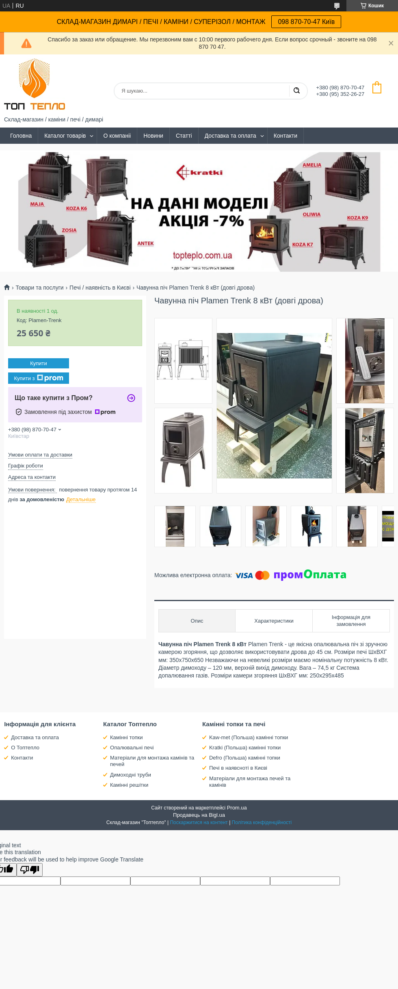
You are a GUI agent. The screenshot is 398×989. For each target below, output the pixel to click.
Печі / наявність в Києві (99, 287)
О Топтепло (25, 747)
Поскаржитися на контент (198, 822)
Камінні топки (126, 737)
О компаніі (117, 135)
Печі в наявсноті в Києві (238, 768)
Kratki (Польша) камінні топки (245, 747)
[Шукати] (296, 91)
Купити (38, 363)
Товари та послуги (39, 287)
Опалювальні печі (132, 747)
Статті (184, 135)
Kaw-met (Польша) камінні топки (248, 737)
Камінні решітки (129, 785)
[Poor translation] (30, 869)
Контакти (285, 135)
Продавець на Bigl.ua (199, 815)
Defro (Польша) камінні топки (244, 758)
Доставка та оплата (230, 135)
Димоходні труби (130, 775)
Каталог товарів (65, 135)
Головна (21, 135)
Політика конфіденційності (262, 822)
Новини (153, 135)
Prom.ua (237, 808)
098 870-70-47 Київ (306, 21)
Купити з (38, 378)
